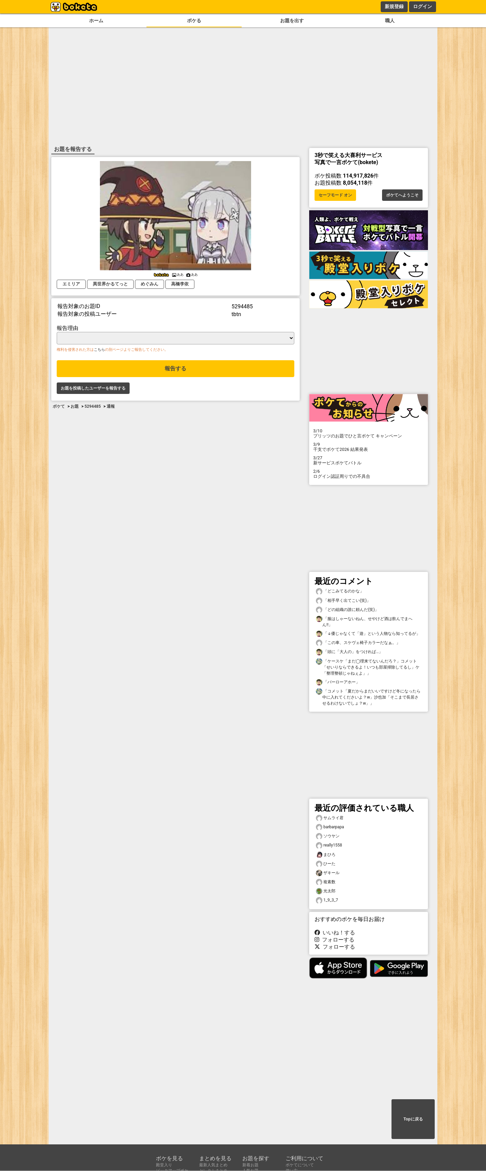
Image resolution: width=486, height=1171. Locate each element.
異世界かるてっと (110, 283)
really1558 (329, 845)
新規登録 (394, 6)
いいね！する (335, 932)
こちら (99, 349)
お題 (75, 406)
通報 (111, 406)
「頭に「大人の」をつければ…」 (349, 652)
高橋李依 (180, 283)
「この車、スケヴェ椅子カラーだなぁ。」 (358, 643)
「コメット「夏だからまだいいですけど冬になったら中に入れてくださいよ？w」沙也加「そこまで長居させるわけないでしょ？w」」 (368, 697)
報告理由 (67, 328)
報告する (175, 368)
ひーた (325, 864)
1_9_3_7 (327, 900)
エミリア (71, 283)
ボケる (194, 21)
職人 (390, 21)
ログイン (422, 6)
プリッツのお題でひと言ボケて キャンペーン (368, 433)
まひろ (325, 855)
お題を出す (292, 21)
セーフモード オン (335, 195)
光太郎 (325, 891)
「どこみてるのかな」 (340, 591)
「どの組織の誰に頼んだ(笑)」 (347, 610)
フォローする (334, 939)
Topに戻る (413, 1119)
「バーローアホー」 (338, 682)
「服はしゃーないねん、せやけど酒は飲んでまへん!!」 (364, 621)
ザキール (328, 873)
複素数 (325, 882)
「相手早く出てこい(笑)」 (343, 600)
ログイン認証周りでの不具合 (368, 474)
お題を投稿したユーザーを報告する (93, 388)
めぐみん (149, 283)
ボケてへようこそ (402, 195)
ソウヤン (328, 836)
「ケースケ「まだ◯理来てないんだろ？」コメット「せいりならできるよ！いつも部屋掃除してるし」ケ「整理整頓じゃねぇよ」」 (368, 667)
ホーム (96, 21)
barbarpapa (330, 827)
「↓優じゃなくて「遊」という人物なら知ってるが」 (368, 633)
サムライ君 (330, 818)
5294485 (92, 406)
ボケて (59, 406)
